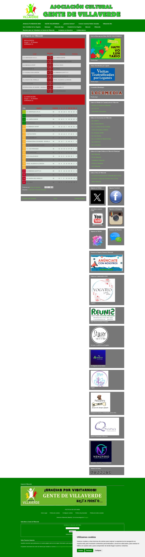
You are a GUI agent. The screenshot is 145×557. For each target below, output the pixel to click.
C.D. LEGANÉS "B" (58, 87)
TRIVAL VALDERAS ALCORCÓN (62, 80)
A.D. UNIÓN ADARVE (59, 57)
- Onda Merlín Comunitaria (98, 111)
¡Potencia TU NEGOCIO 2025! (32, 23)
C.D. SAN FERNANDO (59, 91)
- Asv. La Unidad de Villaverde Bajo (101, 139)
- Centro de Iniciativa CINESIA (99, 130)
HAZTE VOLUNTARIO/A (52, 23)
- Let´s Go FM (95, 108)
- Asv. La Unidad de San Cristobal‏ (100, 127)
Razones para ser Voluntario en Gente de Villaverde (38, 30)
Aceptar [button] (80, 550)
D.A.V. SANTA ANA (28, 83)
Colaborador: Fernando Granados (37, 189)
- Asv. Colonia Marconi (97, 123)
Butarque (47, 27)
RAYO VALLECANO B (59, 83)
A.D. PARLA (56, 68)
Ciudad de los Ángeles (74, 27)
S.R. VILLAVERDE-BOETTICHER (62, 61)
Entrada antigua (80, 198)
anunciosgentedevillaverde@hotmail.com (67, 546)
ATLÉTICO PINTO (58, 65)
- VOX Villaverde (95, 166)
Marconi (87, 27)
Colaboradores (81, 30)
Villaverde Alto (107, 23)
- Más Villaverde (95, 154)
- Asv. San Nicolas (96, 136)
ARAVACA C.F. (27, 61)
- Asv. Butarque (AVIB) (97, 133)
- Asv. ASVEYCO (95, 142)
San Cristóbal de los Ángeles (32, 27)
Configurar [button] (98, 550)
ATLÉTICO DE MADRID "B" (60, 76)
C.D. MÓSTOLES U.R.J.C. (30, 57)
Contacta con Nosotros (65, 30)
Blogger (86, 517)
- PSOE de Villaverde (97, 163)
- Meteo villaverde (96, 181)
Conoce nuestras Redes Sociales (89, 23)
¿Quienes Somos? (69, 23)
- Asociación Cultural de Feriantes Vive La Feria (104, 178)
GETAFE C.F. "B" (27, 91)
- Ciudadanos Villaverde (97, 160)
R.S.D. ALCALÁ (27, 76)
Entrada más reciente (29, 198)
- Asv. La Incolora (96, 145)
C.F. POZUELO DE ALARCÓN (31, 72)
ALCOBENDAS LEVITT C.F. (61, 72)
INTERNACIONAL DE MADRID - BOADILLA (35, 87)
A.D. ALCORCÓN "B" (28, 68)
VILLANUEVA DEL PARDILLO (31, 80)
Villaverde (97, 27)
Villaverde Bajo (59, 27)
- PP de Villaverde (96, 157)
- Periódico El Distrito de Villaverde (101, 105)
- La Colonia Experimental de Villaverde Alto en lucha (106, 175)
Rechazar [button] (89, 550)
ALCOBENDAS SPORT (29, 65)
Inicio (55, 198)
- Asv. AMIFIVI (95, 121)
